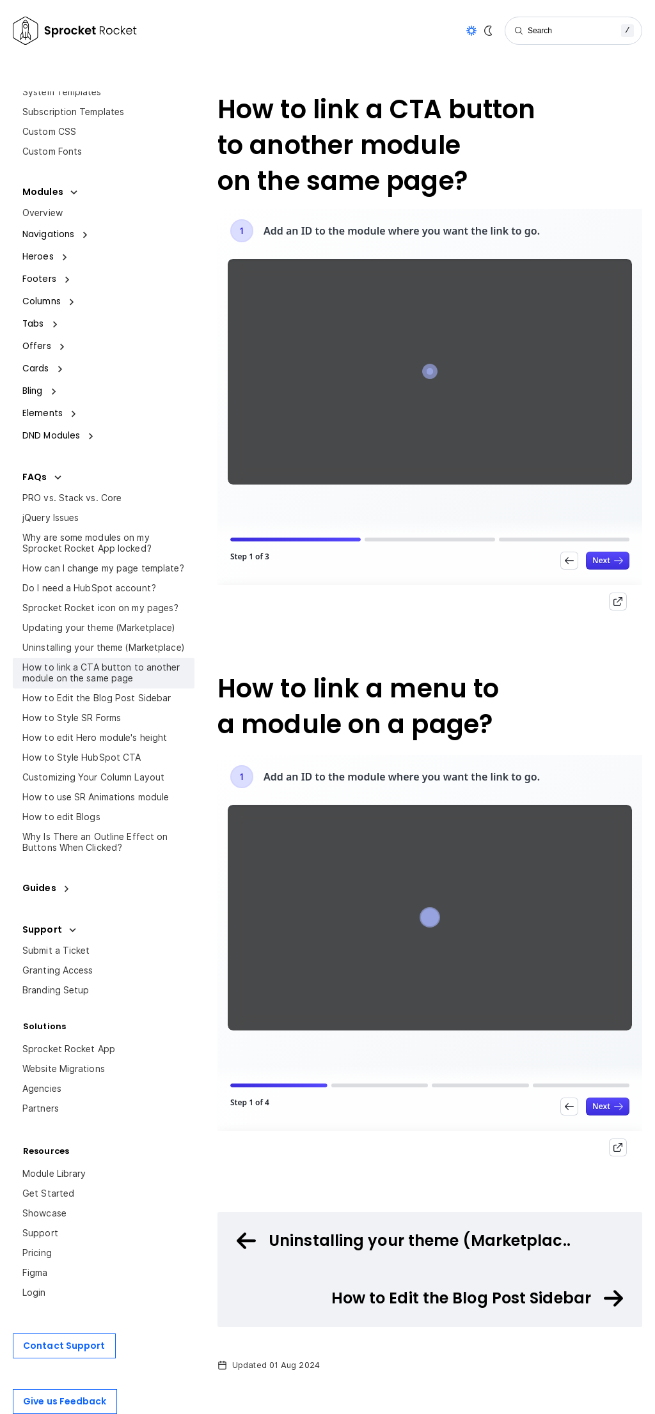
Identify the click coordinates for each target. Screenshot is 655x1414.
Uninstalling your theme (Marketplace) (103, 647)
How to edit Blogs (61, 817)
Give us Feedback (65, 1401)
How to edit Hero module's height (94, 738)
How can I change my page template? (103, 568)
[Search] (573, 31)
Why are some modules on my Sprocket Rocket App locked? (87, 543)
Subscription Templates (73, 112)
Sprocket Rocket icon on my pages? (100, 608)
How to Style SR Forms (71, 718)
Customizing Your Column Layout (93, 777)
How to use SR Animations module (95, 797)
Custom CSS (49, 132)
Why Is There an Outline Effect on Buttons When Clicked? (95, 842)
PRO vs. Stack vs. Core (72, 498)
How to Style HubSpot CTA (81, 757)
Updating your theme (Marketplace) (98, 628)
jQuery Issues (50, 518)
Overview (42, 213)
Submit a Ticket (56, 950)
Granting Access (57, 970)
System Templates (62, 92)
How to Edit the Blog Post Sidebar (96, 698)
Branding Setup (55, 990)
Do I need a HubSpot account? (89, 588)
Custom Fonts (52, 151)
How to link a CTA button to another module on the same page (101, 672)
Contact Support (64, 1345)
